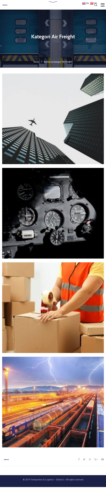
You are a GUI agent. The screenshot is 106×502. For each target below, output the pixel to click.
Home (36, 62)
